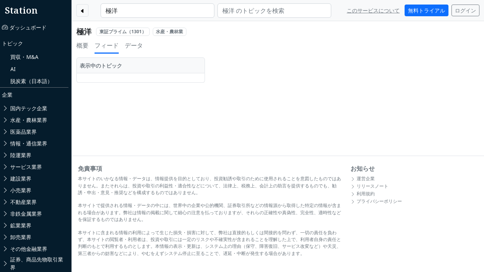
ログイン (465, 10)
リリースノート (371, 186)
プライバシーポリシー (377, 201)
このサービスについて (373, 10)
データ (138, 45)
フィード (111, 45)
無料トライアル (426, 10)
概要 (87, 45)
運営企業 (364, 178)
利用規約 (364, 193)
